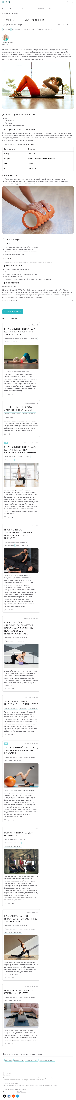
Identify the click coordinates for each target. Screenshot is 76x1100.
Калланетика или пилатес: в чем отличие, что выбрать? (20, 919)
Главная (5, 9)
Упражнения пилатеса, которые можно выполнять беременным (20, 450)
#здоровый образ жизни (12, 413)
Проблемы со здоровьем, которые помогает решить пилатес (18, 534)
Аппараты (33, 9)
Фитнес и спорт (15, 9)
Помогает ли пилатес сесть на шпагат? (19, 992)
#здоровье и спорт (30, 29)
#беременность (10, 456)
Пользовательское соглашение (47, 1085)
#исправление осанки (45, 29)
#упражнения (16, 29)
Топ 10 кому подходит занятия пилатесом (19, 408)
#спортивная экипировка (13, 760)
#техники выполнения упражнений (16, 338)
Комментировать (12, 312)
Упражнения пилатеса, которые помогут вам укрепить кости (20, 332)
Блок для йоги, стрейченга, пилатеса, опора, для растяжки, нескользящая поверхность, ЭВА (19, 628)
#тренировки (9, 417)
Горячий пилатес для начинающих (18, 834)
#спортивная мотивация (27, 757)
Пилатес (25, 9)
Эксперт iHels (7, 42)
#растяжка (33, 338)
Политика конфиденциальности (27, 1085)
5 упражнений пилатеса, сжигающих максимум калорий (21, 750)
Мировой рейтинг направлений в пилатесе (21, 703)
